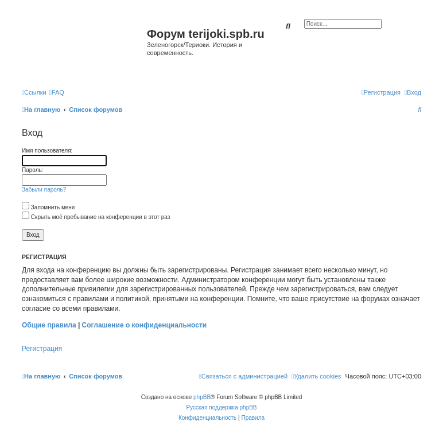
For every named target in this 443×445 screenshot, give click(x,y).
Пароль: (32, 170)
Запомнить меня (48, 207)
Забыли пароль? (44, 189)
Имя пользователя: (47, 150)
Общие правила (49, 325)
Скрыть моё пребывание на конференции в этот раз (96, 217)
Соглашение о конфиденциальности (144, 325)
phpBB (202, 397)
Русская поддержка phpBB (221, 407)
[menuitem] (56, 92)
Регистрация (42, 349)
